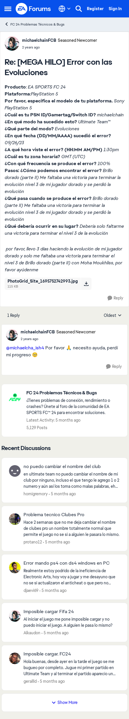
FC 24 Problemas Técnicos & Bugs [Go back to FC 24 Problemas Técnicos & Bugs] (34, 24)
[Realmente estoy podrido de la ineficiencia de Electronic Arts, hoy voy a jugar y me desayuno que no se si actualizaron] (72, 577)
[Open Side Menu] (7, 8)
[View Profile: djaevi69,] (15, 567)
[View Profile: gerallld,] (15, 658)
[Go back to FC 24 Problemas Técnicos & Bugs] (73, 393)
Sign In (115, 8)
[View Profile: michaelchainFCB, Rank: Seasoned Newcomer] (12, 43)
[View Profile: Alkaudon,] (15, 616)
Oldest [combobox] (113, 316)
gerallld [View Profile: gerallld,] (30, 681)
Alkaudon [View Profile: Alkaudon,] (32, 632)
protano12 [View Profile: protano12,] (33, 542)
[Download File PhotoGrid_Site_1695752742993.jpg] (86, 284)
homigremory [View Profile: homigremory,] (36, 493)
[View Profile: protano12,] (15, 519)
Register (95, 8)
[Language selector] (64, 9)
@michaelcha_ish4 (25, 348)
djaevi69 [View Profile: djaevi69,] (31, 590)
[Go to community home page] (33, 9)
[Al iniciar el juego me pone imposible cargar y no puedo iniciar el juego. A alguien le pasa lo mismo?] (72, 622)
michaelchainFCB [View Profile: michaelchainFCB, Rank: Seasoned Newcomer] (39, 40)
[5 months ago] (62, 494)
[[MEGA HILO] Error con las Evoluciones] (59, 47)
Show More (64, 702)
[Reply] (115, 298)
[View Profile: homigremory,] (15, 471)
